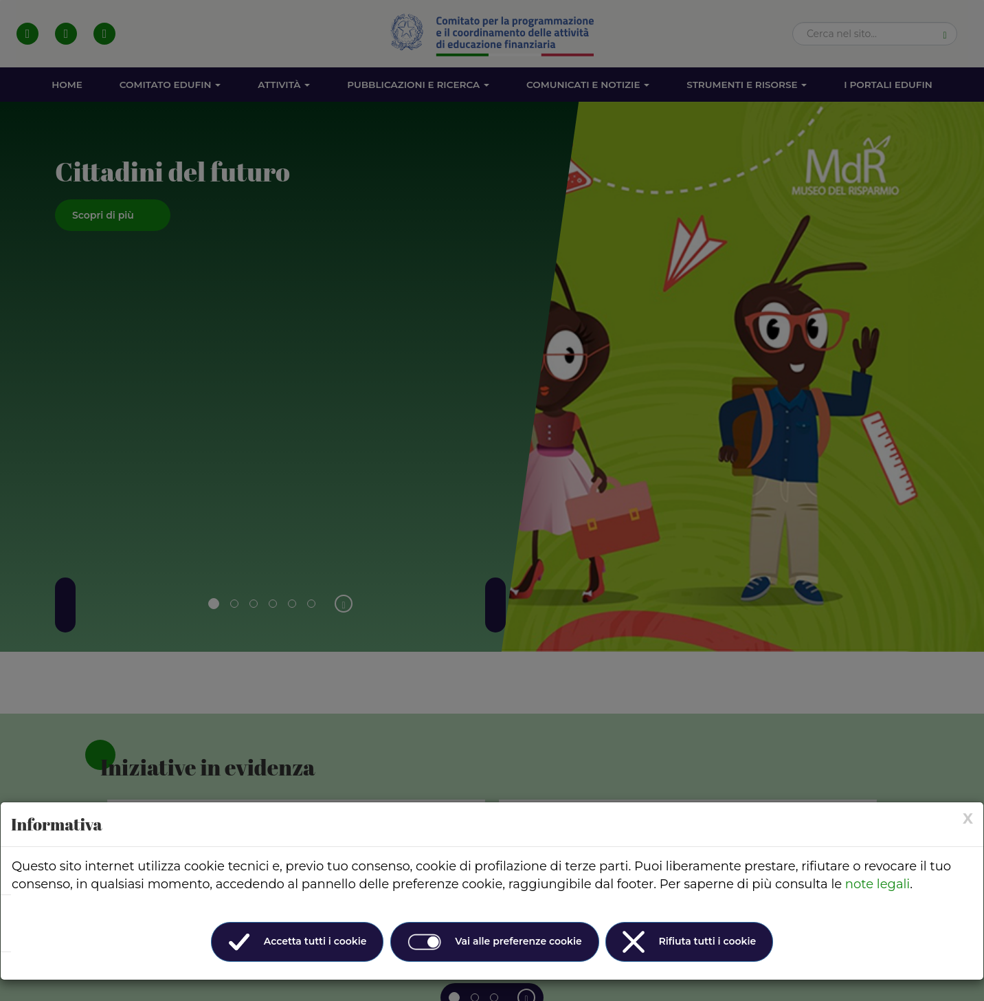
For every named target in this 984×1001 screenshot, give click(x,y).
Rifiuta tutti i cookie (689, 942)
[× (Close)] (968, 818)
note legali (877, 884)
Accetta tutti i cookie (297, 942)
